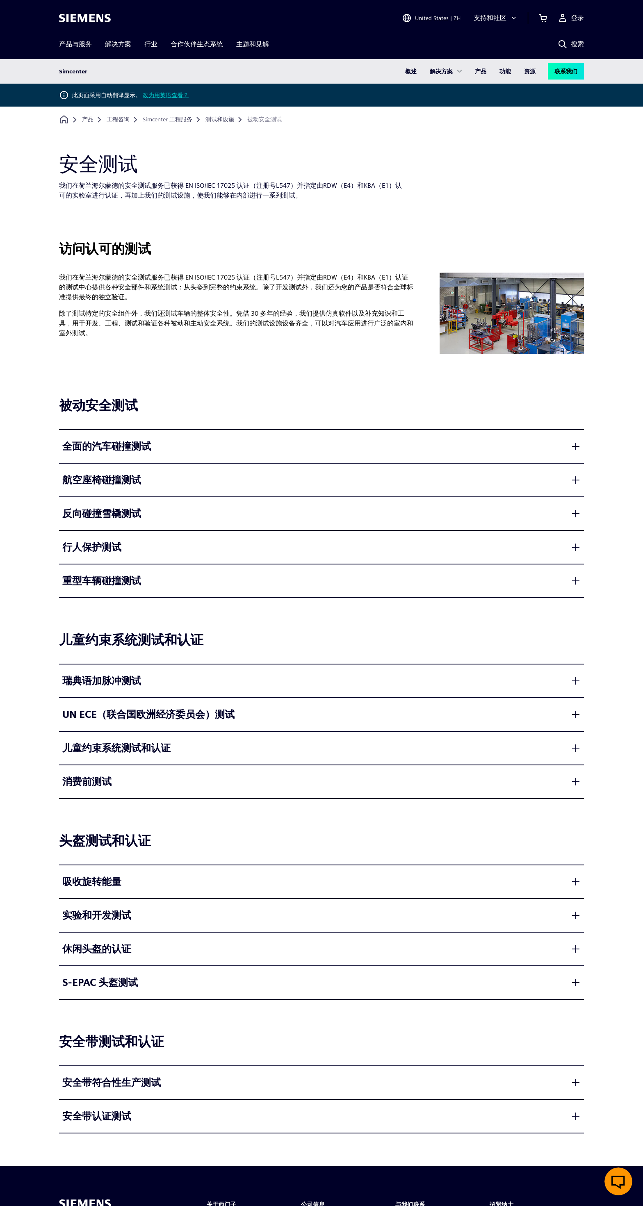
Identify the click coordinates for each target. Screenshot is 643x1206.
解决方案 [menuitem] (118, 44)
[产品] (87, 119)
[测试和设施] (219, 119)
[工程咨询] (118, 119)
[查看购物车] (543, 18)
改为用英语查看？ (166, 95)
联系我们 (565, 71)
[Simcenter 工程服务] (167, 119)
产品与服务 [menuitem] (75, 44)
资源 (530, 71)
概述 (411, 71)
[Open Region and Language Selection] (431, 18)
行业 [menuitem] (150, 44)
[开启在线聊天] (618, 1181)
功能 (505, 71)
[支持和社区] (495, 18)
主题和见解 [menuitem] (252, 44)
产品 (480, 71)
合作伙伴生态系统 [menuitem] (197, 44)
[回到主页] (64, 119)
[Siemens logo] (85, 18)
